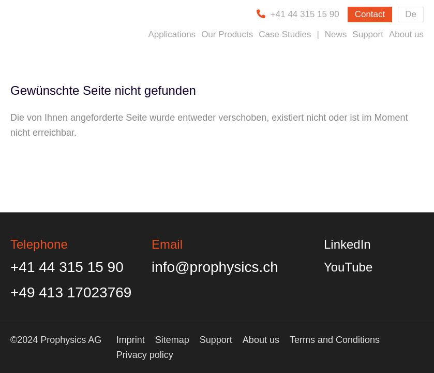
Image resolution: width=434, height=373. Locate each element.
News (336, 34)
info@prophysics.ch (215, 267)
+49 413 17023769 (70, 292)
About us (406, 34)
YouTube (348, 267)
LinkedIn (347, 244)
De (410, 14)
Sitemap (172, 340)
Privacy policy (144, 355)
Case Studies (285, 34)
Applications (172, 34)
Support (367, 34)
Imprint (130, 340)
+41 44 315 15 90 (305, 14)
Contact (370, 14)
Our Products (227, 34)
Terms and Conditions (335, 340)
